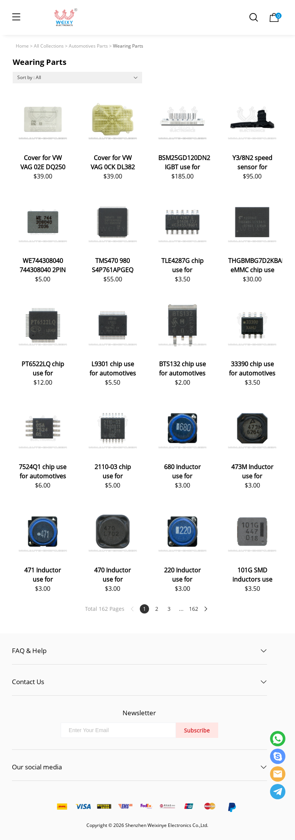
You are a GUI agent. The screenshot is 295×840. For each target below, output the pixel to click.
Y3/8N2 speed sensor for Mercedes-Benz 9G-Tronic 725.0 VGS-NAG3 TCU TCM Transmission (252, 162)
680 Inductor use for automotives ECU (182, 471)
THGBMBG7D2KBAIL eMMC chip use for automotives (255, 264)
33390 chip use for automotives (252, 368)
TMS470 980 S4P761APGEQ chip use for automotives (112, 264)
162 (193, 608)
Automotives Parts (88, 46)
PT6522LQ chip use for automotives (43, 368)
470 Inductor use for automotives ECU (112, 574)
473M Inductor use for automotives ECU (252, 471)
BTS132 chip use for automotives (182, 368)
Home (22, 46)
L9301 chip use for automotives (112, 368)
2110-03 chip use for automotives (112, 471)
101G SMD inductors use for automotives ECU (252, 574)
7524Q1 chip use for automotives (42, 471)
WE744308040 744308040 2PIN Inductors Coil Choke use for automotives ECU (43, 264)
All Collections (49, 46)
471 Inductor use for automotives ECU (42, 574)
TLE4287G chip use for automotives (182, 264)
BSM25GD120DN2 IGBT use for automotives (184, 162)
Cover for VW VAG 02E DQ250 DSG (42, 162)
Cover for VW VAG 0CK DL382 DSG (113, 162)
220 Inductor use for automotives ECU (182, 574)
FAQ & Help (29, 650)
